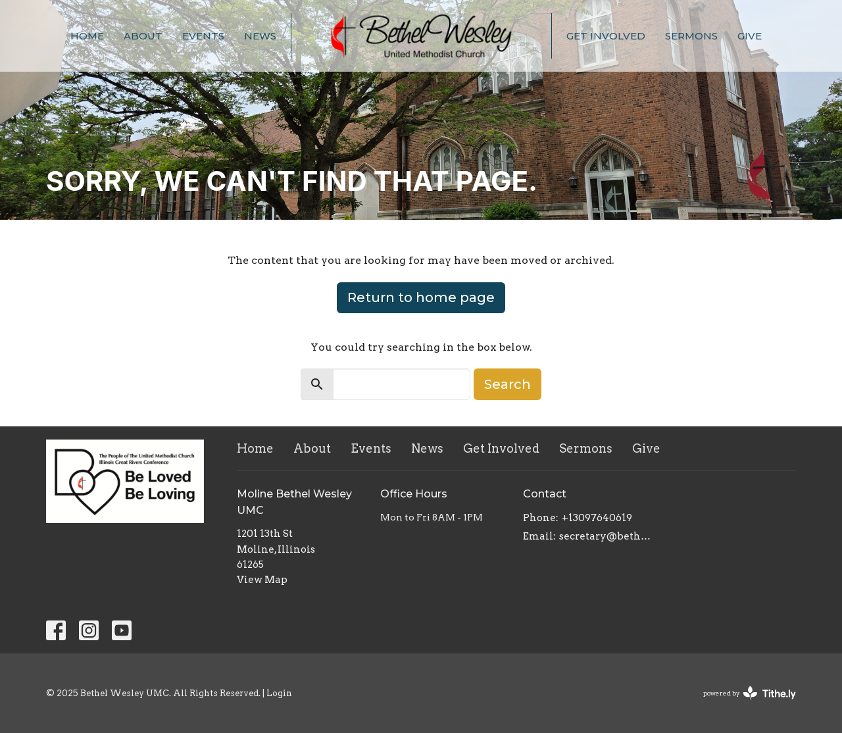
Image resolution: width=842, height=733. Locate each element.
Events (203, 36)
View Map (262, 580)
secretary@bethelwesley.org (606, 536)
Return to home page (421, 297)
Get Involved (605, 36)
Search (507, 384)
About (143, 36)
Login (279, 693)
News (260, 36)
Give (749, 36)
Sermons (691, 36)
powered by (749, 693)
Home (87, 36)
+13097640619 (597, 518)
